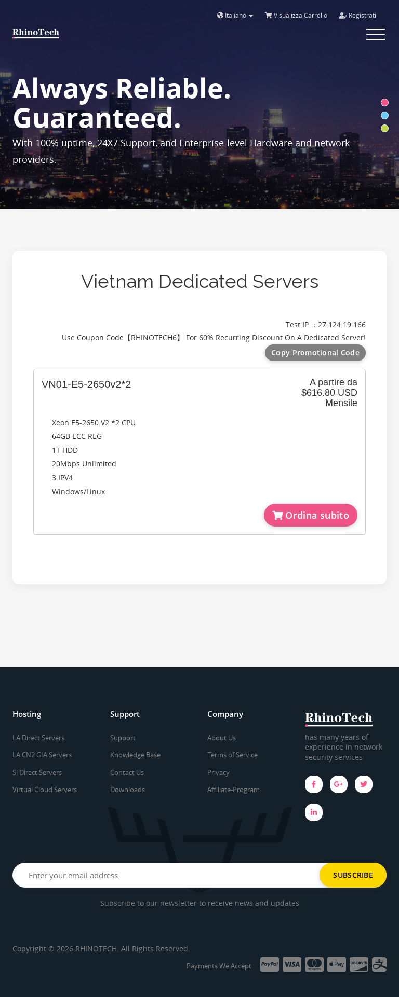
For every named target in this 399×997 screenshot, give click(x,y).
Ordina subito (310, 515)
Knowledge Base (135, 754)
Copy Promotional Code (315, 352)
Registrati (357, 15)
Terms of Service (232, 754)
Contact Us (127, 772)
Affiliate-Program (233, 789)
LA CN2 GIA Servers (42, 754)
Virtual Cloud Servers (44, 789)
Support (123, 737)
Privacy (218, 772)
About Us (221, 737)
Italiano (235, 15)
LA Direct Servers (38, 737)
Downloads (127, 789)
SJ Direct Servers (37, 772)
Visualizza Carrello (296, 15)
